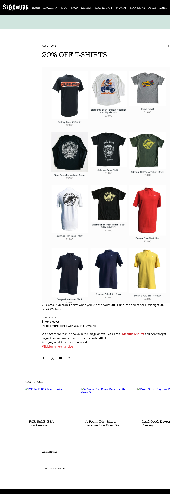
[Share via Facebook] (43, 358)
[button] (50, 9)
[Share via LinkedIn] (60, 358)
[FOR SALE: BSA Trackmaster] (50, 402)
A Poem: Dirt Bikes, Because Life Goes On (102, 423)
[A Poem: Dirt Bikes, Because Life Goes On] (106, 402)
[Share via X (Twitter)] (52, 358)
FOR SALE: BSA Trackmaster (41, 423)
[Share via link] (69, 358)
